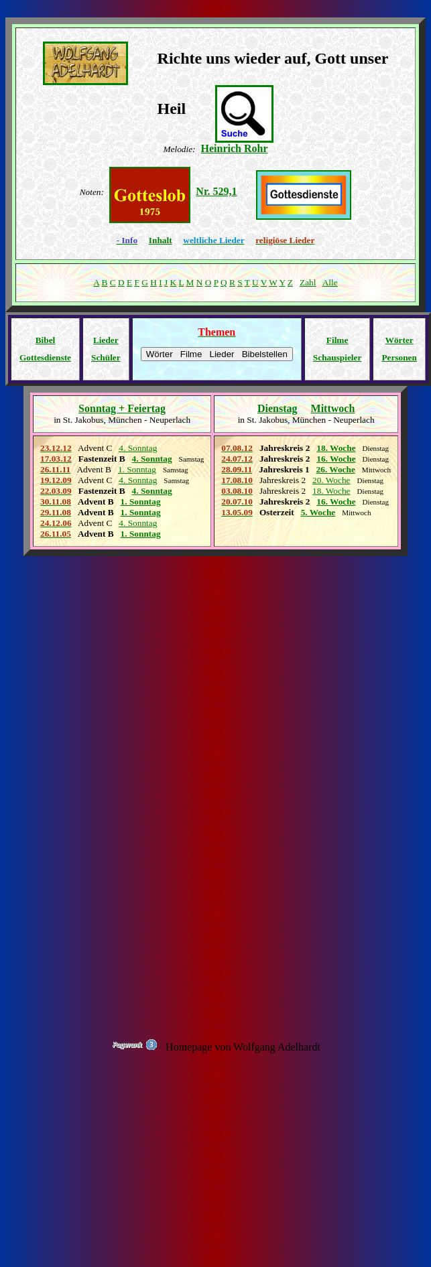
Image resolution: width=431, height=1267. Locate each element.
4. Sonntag (152, 491)
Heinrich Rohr (234, 148)
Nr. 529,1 (216, 191)
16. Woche (335, 459)
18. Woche (335, 448)
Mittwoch (333, 408)
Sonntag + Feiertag (122, 408)
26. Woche (335, 469)
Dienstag (277, 408)
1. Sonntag (141, 501)
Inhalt (160, 240)
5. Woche (318, 512)
